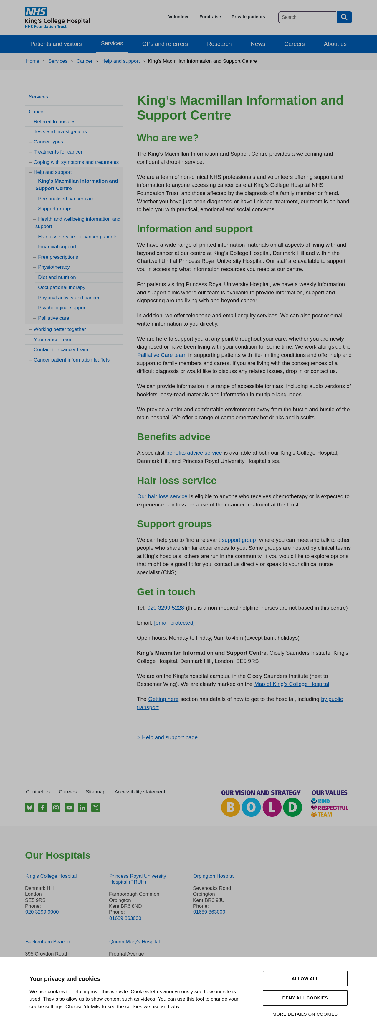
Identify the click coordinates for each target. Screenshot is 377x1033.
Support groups (55, 209)
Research (219, 44)
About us (335, 44)
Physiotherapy (54, 267)
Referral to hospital (55, 121)
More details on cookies (305, 1014)
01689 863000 (125, 918)
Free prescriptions (58, 257)
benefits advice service (194, 453)
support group (239, 540)
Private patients (248, 16)
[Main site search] (307, 17)
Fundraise (210, 16)
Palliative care (53, 318)
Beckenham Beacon (47, 942)
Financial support (57, 247)
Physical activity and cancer (69, 298)
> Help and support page (167, 737)
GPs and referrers (165, 44)
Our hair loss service (162, 496)
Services (112, 43)
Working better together (60, 329)
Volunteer (178, 16)
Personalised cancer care (66, 199)
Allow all (305, 978)
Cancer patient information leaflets (72, 360)
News (258, 44)
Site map (95, 792)
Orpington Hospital (214, 876)
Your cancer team (53, 339)
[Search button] (344, 17)
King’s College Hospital (51, 876)
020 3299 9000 (42, 912)
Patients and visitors (56, 44)
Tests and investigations (60, 131)
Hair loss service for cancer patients (77, 237)
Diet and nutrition (57, 277)
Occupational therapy (61, 287)
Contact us (38, 792)
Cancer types (48, 142)
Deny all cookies (305, 997)
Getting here (163, 699)
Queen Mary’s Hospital (134, 942)
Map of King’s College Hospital (291, 684)
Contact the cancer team (61, 349)
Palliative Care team (161, 355)
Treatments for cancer (58, 152)
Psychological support (62, 308)
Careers (294, 44)
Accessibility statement (140, 792)
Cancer (37, 112)
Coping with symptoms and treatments (76, 162)
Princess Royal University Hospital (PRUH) (137, 879)
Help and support (53, 172)
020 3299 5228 (165, 608)
